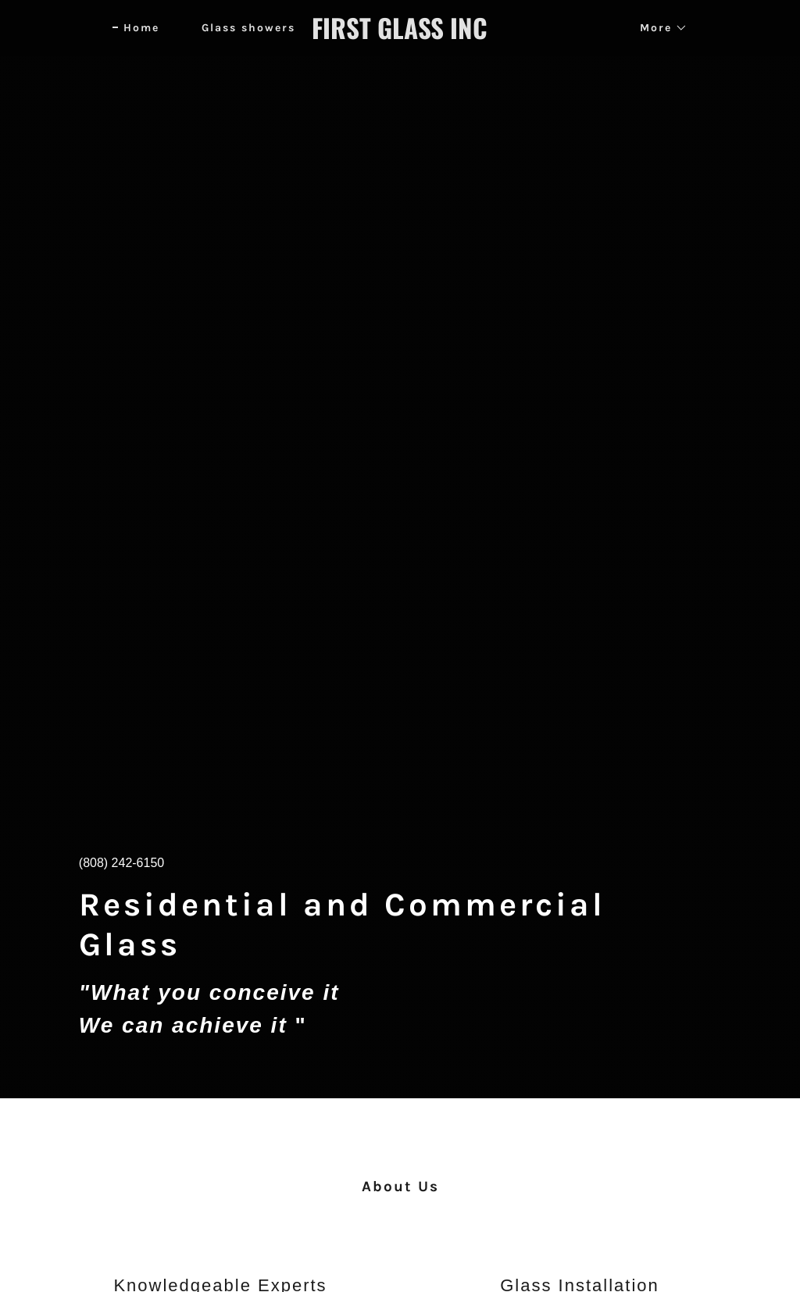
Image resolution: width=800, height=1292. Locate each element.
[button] (658, 28)
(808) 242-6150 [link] (121, 862)
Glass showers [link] (248, 27)
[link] (399, 34)
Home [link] (141, 27)
